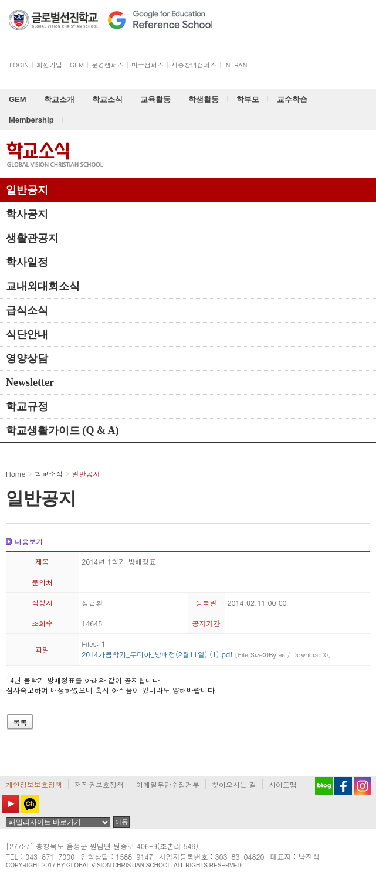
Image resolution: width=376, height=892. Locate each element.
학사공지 (27, 214)
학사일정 (27, 262)
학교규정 (27, 406)
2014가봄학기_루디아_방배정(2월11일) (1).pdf (206, 654)
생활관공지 (32, 238)
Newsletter (30, 382)
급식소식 (27, 310)
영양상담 (27, 358)
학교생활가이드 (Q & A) (62, 430)
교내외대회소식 (43, 286)
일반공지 (27, 190)
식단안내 (27, 334)
